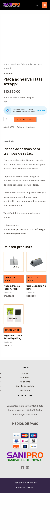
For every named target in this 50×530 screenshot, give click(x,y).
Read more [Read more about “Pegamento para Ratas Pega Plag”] (12, 330)
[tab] (25, 141)
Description (9, 141)
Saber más (41, 110)
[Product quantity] (7, 119)
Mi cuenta (25, 381)
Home (6, 64)
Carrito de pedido (25, 386)
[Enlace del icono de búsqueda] (37, 5)
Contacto (25, 390)
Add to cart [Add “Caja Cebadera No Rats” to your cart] (33, 279)
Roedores (15, 64)
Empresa (25, 377)
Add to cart (25, 119)
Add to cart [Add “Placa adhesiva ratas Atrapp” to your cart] (10, 279)
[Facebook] (22, 467)
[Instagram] (27, 467)
